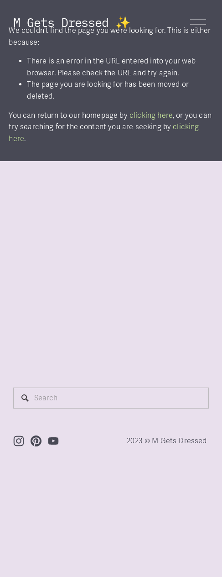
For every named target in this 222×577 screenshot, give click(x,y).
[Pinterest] (36, 440)
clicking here (151, 115)
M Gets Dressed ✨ (71, 21)
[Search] (111, 398)
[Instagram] (18, 440)
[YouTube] (53, 440)
